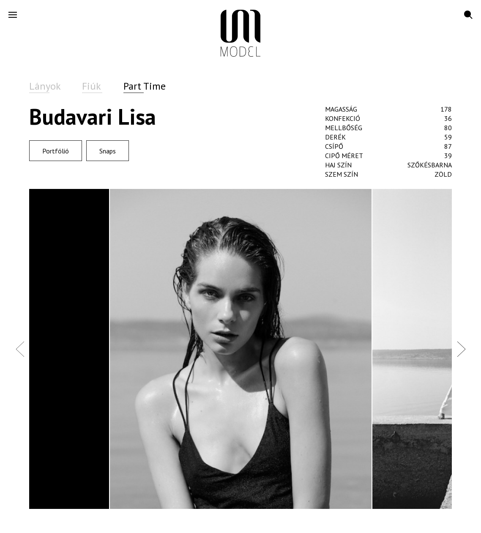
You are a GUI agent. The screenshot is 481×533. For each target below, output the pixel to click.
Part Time (144, 86)
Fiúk (91, 86)
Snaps (107, 151)
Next (461, 348)
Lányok (45, 86)
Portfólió (55, 151)
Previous (19, 348)
